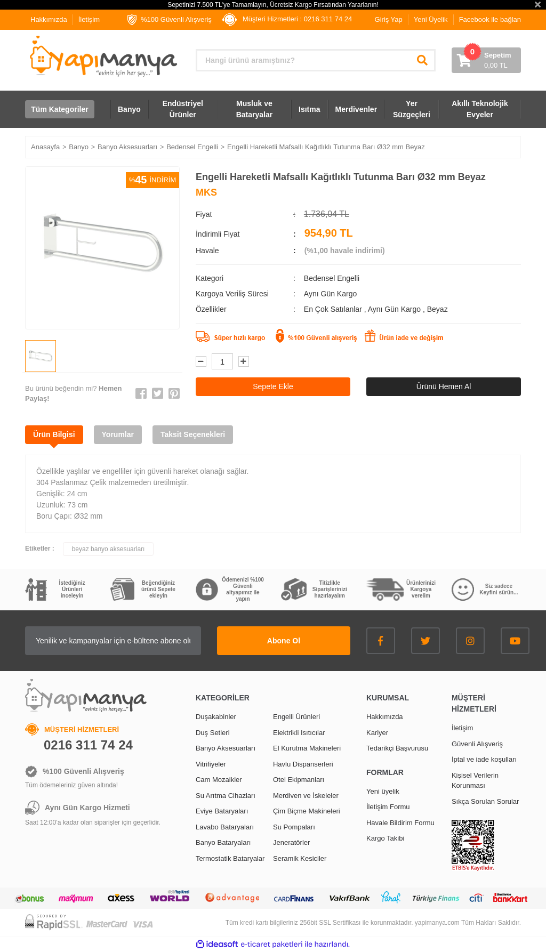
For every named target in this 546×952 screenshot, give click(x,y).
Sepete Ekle (273, 386)
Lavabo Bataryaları (225, 827)
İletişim (89, 19)
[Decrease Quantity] (201, 361)
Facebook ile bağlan (490, 19)
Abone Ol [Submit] (283, 640)
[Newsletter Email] (113, 640)
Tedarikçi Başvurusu (397, 748)
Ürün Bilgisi (54, 434)
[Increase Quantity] (243, 361)
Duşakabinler (216, 717)
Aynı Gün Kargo (395, 309)
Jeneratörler (291, 842)
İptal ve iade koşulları (484, 759)
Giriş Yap (389, 19)
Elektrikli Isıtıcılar (299, 733)
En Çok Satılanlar (334, 309)
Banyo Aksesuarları (225, 748)
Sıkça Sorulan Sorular (485, 801)
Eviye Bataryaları (222, 811)
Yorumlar (118, 434)
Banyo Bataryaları (223, 842)
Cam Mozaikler (219, 780)
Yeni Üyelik (431, 19)
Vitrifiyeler (211, 764)
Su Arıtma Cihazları (225, 796)
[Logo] (102, 56)
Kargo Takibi (385, 838)
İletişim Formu (388, 807)
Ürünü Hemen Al (443, 386)
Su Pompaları (294, 827)
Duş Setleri (213, 733)
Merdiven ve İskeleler (306, 796)
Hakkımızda (48, 19)
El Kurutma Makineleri (307, 748)
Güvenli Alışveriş (477, 744)
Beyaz (437, 309)
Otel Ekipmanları (298, 780)
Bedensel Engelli (331, 278)
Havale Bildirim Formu (400, 823)
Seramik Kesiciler (299, 858)
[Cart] (486, 60)
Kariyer (377, 733)
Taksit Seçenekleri (192, 434)
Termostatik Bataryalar (230, 858)
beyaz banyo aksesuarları (108, 549)
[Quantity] (222, 361)
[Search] (316, 60)
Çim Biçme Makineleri (306, 811)
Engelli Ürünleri (296, 717)
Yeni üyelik (382, 791)
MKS (206, 192)
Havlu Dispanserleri (303, 764)
